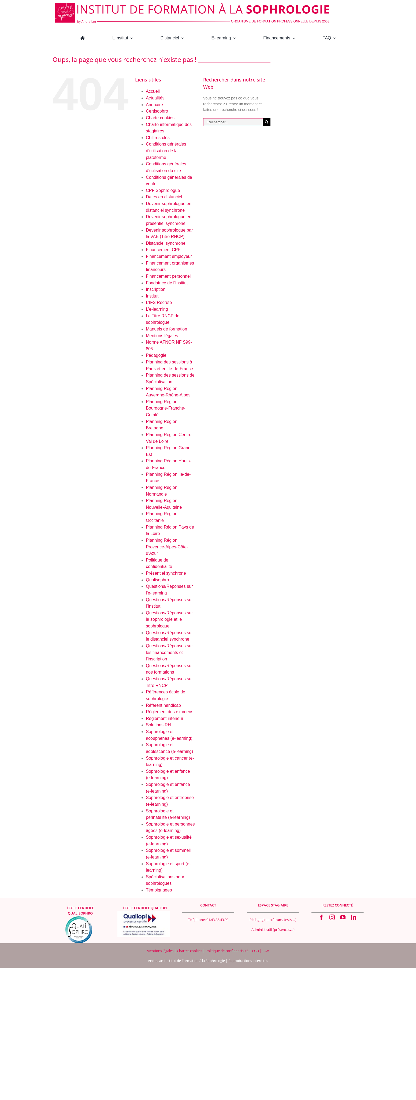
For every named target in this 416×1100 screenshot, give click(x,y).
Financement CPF (163, 249)
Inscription (155, 289)
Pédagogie (156, 355)
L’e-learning (157, 309)
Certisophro (157, 111)
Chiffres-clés (158, 137)
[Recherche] (266, 122)
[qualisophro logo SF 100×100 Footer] (78, 918)
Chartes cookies (189, 950)
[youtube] (343, 917)
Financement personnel (168, 276)
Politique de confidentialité (227, 950)
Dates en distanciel (164, 197)
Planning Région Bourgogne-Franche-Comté (165, 408)
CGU (256, 950)
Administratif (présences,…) (273, 929)
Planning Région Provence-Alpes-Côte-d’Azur (167, 547)
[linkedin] (353, 917)
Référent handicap (163, 705)
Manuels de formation (166, 329)
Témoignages (159, 890)
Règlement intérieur (164, 718)
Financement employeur (169, 256)
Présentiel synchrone (166, 573)
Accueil (153, 91)
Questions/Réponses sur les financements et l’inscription (169, 652)
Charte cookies (160, 118)
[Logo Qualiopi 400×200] (143, 913)
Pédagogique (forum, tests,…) (273, 919)
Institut (152, 296)
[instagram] (332, 917)
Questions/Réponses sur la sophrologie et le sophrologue (169, 619)
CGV (265, 950)
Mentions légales (162, 335)
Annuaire (154, 104)
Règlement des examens (169, 711)
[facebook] (321, 917)
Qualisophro (157, 580)
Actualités (155, 98)
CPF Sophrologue (163, 190)
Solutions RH (158, 725)
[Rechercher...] (233, 122)
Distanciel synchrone (165, 243)
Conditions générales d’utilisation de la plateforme (166, 150)
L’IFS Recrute (159, 302)
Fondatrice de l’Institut (167, 283)
